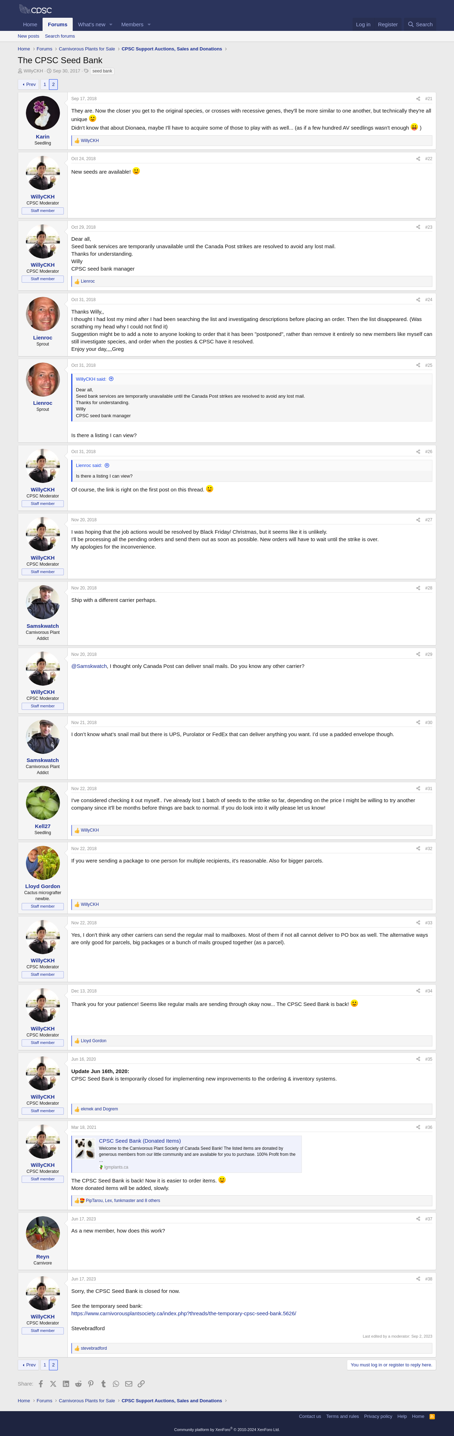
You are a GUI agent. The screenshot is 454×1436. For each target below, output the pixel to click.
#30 (428, 722)
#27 (428, 519)
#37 (428, 1219)
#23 (428, 227)
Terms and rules (342, 1416)
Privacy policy (378, 1416)
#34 (428, 991)
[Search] (420, 24)
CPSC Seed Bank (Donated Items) (140, 1141)
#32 (428, 848)
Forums (57, 24)
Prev (31, 84)
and (99, 1108)
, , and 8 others (123, 1200)
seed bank (102, 71)
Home (30, 24)
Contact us (310, 1416)
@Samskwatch (89, 666)
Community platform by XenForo (227, 1429)
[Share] (418, 99)
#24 (428, 299)
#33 (428, 922)
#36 (428, 1127)
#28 (428, 588)
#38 (428, 1279)
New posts (28, 36)
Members (132, 24)
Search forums (60, 36)
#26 (428, 451)
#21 (428, 98)
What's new (91, 24)
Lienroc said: (89, 465)
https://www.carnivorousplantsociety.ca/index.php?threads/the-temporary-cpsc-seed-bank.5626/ (183, 1313)
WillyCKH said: (91, 379)
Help (402, 1416)
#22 (428, 158)
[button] (111, 24)
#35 (428, 1059)
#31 (428, 788)
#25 (428, 365)
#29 (428, 654)
